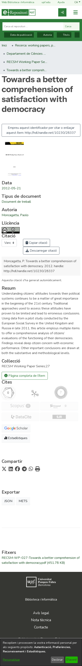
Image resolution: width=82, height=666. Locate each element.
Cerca (71, 26)
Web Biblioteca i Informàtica (18, 2)
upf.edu (43, 2)
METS (23, 501)
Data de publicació (19, 35)
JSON (8, 501)
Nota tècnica (41, 619)
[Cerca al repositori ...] (32, 26)
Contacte (41, 627)
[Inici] (18, 12)
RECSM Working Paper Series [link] (27, 62)
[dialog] (41, 652)
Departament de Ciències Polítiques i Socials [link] (27, 53)
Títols (64, 35)
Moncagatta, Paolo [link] (15, 215)
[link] (62, 12)
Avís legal (41, 612)
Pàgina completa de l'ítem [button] (24, 375)
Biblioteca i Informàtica (41, 599)
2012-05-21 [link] (11, 188)
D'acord (71, 660)
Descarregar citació (41, 250)
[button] (77, 2)
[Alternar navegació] (75, 12)
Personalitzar (11, 660)
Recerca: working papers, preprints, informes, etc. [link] (35, 45)
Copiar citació (36, 243)
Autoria (45, 35)
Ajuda (59, 2)
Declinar (57, 660)
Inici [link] (4, 45)
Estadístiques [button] (15, 438)
